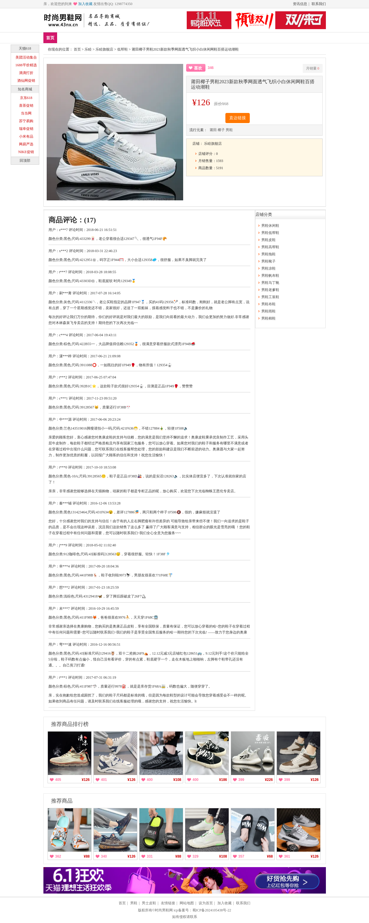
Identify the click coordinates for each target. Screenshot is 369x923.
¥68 (270, 856)
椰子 (221, 130)
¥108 (177, 780)
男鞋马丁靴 (270, 283)
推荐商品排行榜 (70, 724)
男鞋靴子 (268, 261)
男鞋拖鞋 (268, 254)
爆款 (83, 37)
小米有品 (26, 136)
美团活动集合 (26, 57)
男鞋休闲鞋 (270, 226)
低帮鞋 (138, 37)
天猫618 (25, 48)
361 (287, 856)
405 (58, 780)
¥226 (269, 780)
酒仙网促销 (26, 80)
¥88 (86, 856)
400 (150, 780)
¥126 (86, 780)
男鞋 (118, 37)
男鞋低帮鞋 (270, 233)
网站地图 (187, 903)
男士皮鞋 (149, 903)
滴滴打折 (26, 73)
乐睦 (88, 49)
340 (104, 856)
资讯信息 (300, 4)
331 (150, 856)
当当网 (26, 113)
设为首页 (206, 903)
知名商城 (25, 89)
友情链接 (168, 903)
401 (104, 780)
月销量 (312, 68)
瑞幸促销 (26, 129)
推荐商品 (62, 801)
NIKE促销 (26, 152)
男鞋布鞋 (268, 304)
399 (241, 780)
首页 (50, 38)
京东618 (26, 98)
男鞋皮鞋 (268, 240)
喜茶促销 (26, 105)
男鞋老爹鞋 (270, 290)
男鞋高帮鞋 (270, 247)
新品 (66, 37)
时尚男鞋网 (164, 910)
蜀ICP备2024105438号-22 (211, 910)
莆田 (213, 130)
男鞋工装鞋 (270, 297)
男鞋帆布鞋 (270, 275)
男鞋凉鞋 (268, 268)
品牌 (101, 37)
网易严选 (26, 144)
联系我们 (319, 4)
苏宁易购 (26, 121)
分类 (179, 37)
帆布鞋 (159, 37)
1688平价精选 (26, 65)
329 (196, 856)
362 (58, 856)
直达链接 (237, 118)
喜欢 (198, 68)
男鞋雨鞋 (268, 311)
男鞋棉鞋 (268, 318)
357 (241, 856)
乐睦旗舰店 (104, 49)
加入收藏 (85, 4)
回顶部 (25, 160)
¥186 (223, 780)
